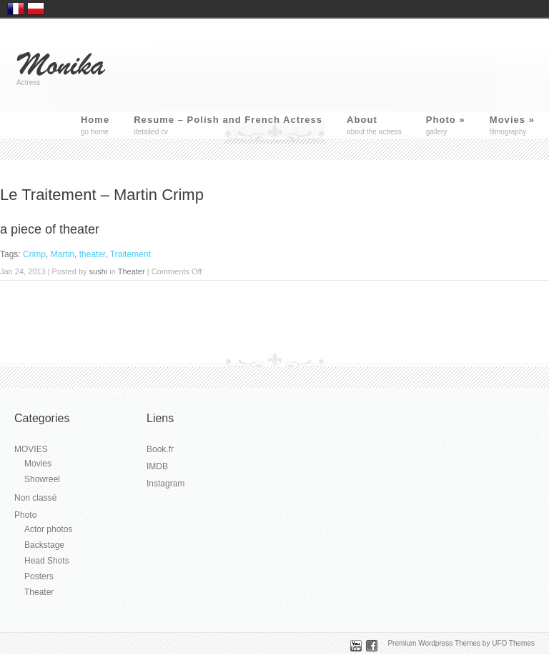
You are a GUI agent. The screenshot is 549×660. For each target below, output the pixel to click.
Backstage (44, 545)
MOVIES (31, 449)
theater (92, 254)
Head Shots (46, 561)
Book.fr (160, 449)
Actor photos (48, 529)
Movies (512, 119)
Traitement (130, 254)
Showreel (42, 479)
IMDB (157, 466)
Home (95, 119)
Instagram (165, 484)
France (15, 8)
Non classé (35, 498)
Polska (35, 8)
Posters (39, 576)
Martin (62, 254)
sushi (98, 271)
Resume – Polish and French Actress (228, 119)
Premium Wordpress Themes (433, 643)
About (362, 119)
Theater (131, 271)
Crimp (34, 254)
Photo (445, 119)
